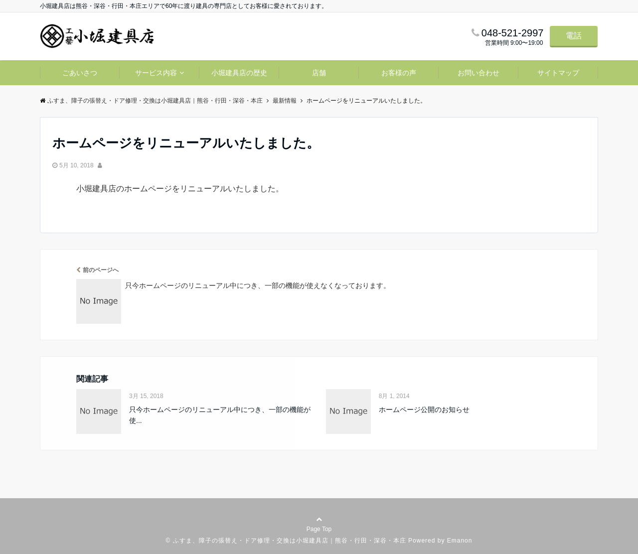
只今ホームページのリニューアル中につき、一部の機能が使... (220, 415)
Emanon (460, 540)
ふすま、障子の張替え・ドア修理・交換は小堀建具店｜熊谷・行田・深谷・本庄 (289, 540)
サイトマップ (558, 73)
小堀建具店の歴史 (239, 73)
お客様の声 (398, 73)
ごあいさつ (79, 73)
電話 (574, 35)
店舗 (319, 73)
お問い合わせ (478, 73)
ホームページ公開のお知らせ (424, 410)
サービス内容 (156, 73)
